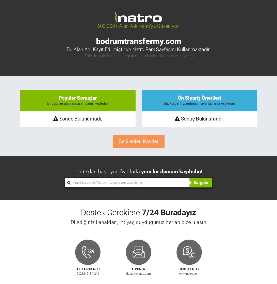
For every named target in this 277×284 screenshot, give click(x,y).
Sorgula (201, 182)
